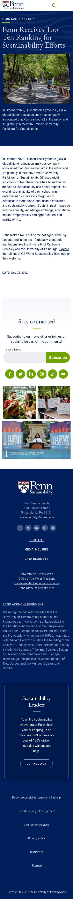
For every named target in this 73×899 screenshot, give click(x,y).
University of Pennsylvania (36, 574)
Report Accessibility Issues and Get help (36, 797)
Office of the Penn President (36, 578)
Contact (36, 540)
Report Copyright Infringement (36, 811)
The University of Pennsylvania (48, 892)
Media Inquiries (37, 549)
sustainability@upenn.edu (36, 517)
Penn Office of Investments (36, 588)
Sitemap (36, 865)
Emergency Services (36, 824)
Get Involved (36, 764)
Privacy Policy (36, 838)
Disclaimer (36, 852)
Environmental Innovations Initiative (36, 583)
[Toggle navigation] (66, 5)
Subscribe (58, 358)
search (53, 5)
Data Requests (36, 559)
